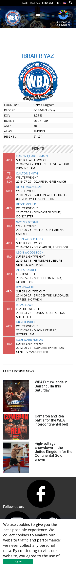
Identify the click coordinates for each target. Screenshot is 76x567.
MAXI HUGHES (25, 322)
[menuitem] (64, 2)
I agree (18, 561)
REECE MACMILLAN (29, 187)
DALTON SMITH (27, 173)
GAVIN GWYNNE (27, 222)
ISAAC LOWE (24, 305)
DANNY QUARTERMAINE (32, 156)
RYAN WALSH (25, 287)
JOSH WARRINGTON (29, 339)
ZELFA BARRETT (27, 270)
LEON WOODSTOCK (29, 239)
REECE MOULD (26, 204)
